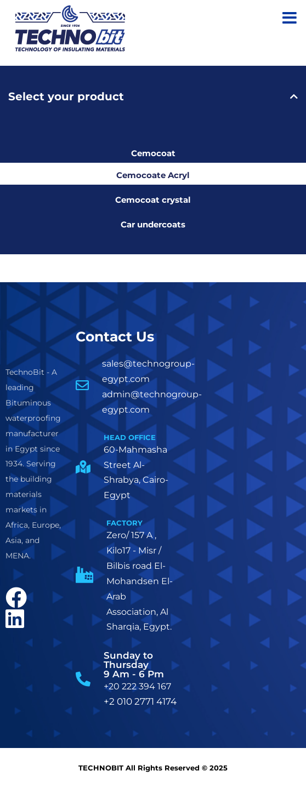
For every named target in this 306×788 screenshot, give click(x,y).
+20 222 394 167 (137, 686)
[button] (153, 96)
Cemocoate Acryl (153, 175)
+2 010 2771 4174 (140, 701)
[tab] (153, 96)
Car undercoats (153, 224)
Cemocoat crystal (153, 200)
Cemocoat (153, 153)
